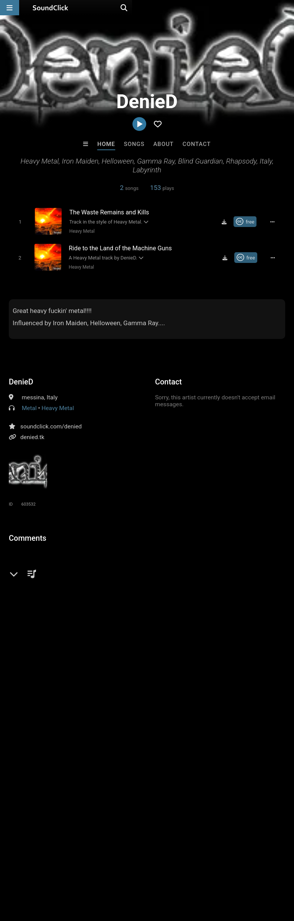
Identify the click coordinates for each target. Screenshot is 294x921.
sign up (39, 567)
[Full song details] (275, 221)
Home (106, 144)
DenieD (21, 380)
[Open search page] (286, 7)
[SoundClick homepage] (51, 7)
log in (67, 567)
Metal (29, 406)
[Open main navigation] (9, 7)
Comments (27, 536)
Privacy (182, 875)
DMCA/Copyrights (142, 875)
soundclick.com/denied (51, 425)
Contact (197, 144)
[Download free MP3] (227, 221)
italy (54, 615)
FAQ (32, 875)
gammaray (256, 615)
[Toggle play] (17, 221)
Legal (206, 875)
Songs (134, 144)
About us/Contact (68, 875)
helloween (193, 615)
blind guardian (154, 615)
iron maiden (82, 615)
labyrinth (224, 615)
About (163, 144)
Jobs (104, 875)
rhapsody (116, 615)
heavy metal (26, 615)
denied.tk (32, 435)
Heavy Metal (80, 230)
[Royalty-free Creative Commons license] (248, 221)
